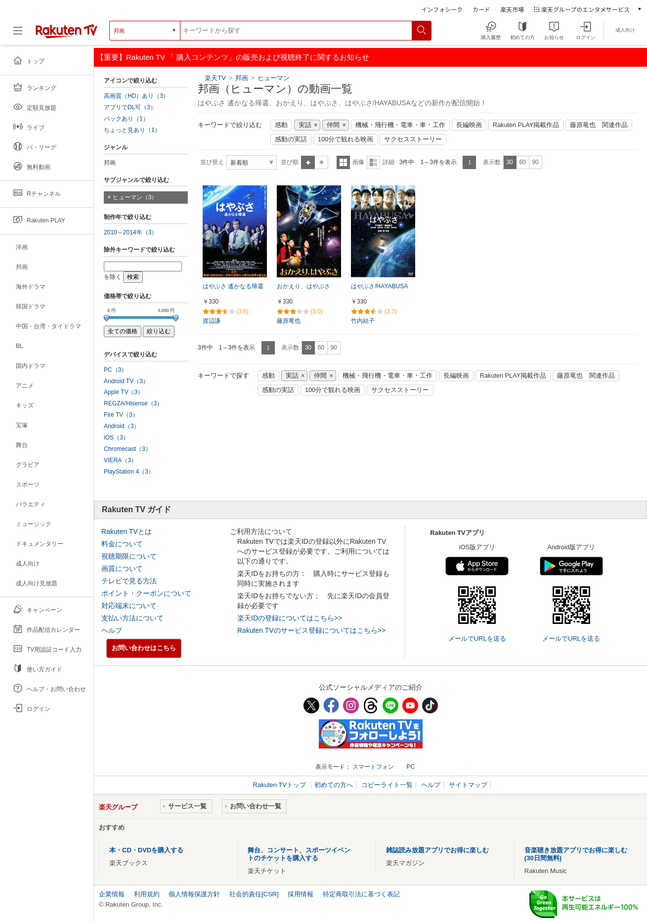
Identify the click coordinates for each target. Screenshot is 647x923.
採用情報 (300, 894)
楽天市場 (512, 9)
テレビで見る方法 (129, 581)
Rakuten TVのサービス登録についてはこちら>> (311, 630)
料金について (122, 544)
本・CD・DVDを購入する (146, 850)
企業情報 (112, 894)
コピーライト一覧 (387, 785)
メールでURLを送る (477, 638)
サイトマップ (468, 785)
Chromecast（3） (127, 448)
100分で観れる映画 (345, 139)
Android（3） (121, 426)
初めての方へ (333, 785)
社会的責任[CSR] (254, 894)
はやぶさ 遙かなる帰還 (233, 286)
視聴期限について (129, 556)
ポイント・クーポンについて (146, 593)
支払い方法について (132, 618)
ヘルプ (111, 630)
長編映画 (469, 125)
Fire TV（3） (121, 414)
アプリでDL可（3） (130, 107)
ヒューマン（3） (135, 197)
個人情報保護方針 (194, 894)
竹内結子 (363, 320)
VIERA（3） (120, 460)
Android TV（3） (126, 381)
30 (509, 162)
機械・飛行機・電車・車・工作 (400, 125)
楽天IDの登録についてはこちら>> (289, 618)
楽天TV (215, 78)
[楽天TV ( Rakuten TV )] (66, 30)
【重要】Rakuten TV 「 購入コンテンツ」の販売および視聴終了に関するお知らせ (232, 57)
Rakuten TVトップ (280, 785)
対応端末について (129, 606)
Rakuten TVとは (126, 531)
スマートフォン (373, 766)
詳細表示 (373, 162)
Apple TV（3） (123, 392)
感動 (281, 125)
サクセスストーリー (413, 139)
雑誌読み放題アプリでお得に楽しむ (437, 850)
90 (535, 162)
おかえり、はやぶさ (303, 286)
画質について (122, 568)
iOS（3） (116, 437)
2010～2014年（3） (130, 232)
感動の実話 (291, 139)
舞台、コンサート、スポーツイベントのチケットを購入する (299, 854)
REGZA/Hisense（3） (133, 403)
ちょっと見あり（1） (132, 130)
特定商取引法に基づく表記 (361, 894)
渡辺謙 (211, 320)
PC (410, 766)
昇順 (308, 162)
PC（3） (116, 369)
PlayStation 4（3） (129, 471)
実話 (305, 125)
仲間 (333, 125)
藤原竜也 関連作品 (599, 125)
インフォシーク (442, 9)
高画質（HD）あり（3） (136, 95)
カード (481, 9)
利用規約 (147, 894)
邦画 (241, 78)
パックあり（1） (126, 118)
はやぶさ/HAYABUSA (379, 286)
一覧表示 (343, 162)
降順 (321, 162)
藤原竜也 (289, 320)
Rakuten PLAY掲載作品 (526, 125)
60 (522, 162)
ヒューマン (274, 78)
